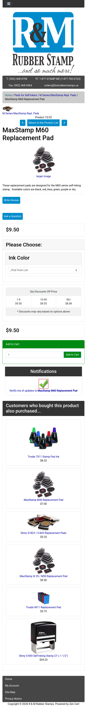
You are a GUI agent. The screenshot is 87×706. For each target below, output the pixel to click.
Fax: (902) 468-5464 (20, 85)
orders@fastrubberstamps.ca (61, 85)
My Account (12, 685)
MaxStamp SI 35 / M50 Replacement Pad (43, 576)
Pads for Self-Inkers (25, 95)
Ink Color (19, 258)
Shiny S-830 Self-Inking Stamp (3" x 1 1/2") (43, 655)
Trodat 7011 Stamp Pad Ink (43, 456)
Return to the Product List (43, 122)
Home (8, 95)
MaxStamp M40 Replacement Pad (43, 499)
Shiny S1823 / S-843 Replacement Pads (43, 533)
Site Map (10, 692)
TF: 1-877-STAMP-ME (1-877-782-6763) (58, 78)
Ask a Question (12, 216)
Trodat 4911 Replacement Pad (43, 607)
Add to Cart (72, 354)
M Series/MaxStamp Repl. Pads (57, 95)
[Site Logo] (43, 42)
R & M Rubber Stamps (41, 704)
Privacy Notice (13, 698)
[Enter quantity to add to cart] (35, 355)
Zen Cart (74, 704)
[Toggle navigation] (8, 3)
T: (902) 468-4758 (17, 78)
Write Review (11, 200)
